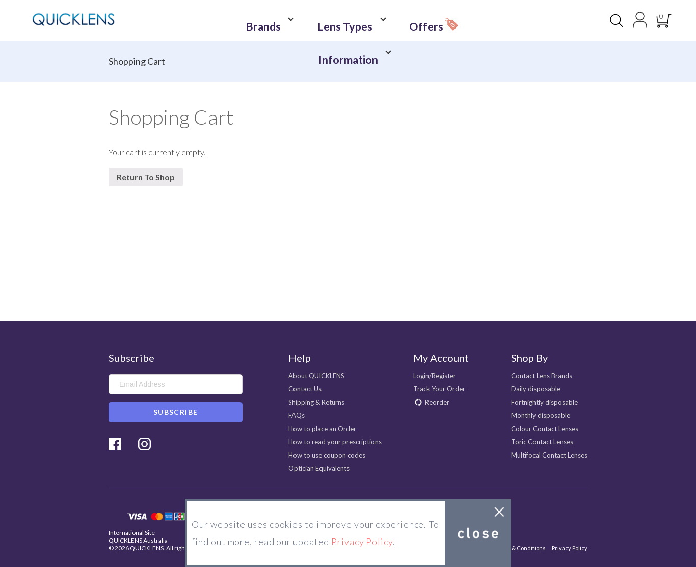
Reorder (437, 402)
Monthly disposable (540, 415)
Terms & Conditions (520, 548)
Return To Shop (146, 177)
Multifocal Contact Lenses (549, 455)
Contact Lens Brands (541, 376)
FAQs (296, 415)
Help (299, 358)
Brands (254, 20)
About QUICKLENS (316, 376)
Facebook (115, 444)
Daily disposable (535, 389)
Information (446, 20)
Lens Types (318, 20)
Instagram (144, 444)
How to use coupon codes (326, 455)
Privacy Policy (569, 548)
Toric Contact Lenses (542, 442)
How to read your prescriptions (335, 442)
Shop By (529, 358)
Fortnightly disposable (544, 402)
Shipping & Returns (316, 402)
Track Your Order (439, 389)
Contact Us (305, 389)
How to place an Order (322, 428)
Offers (386, 18)
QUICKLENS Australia (138, 540)
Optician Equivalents (319, 468)
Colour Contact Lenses (544, 428)
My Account (441, 358)
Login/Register (434, 376)
